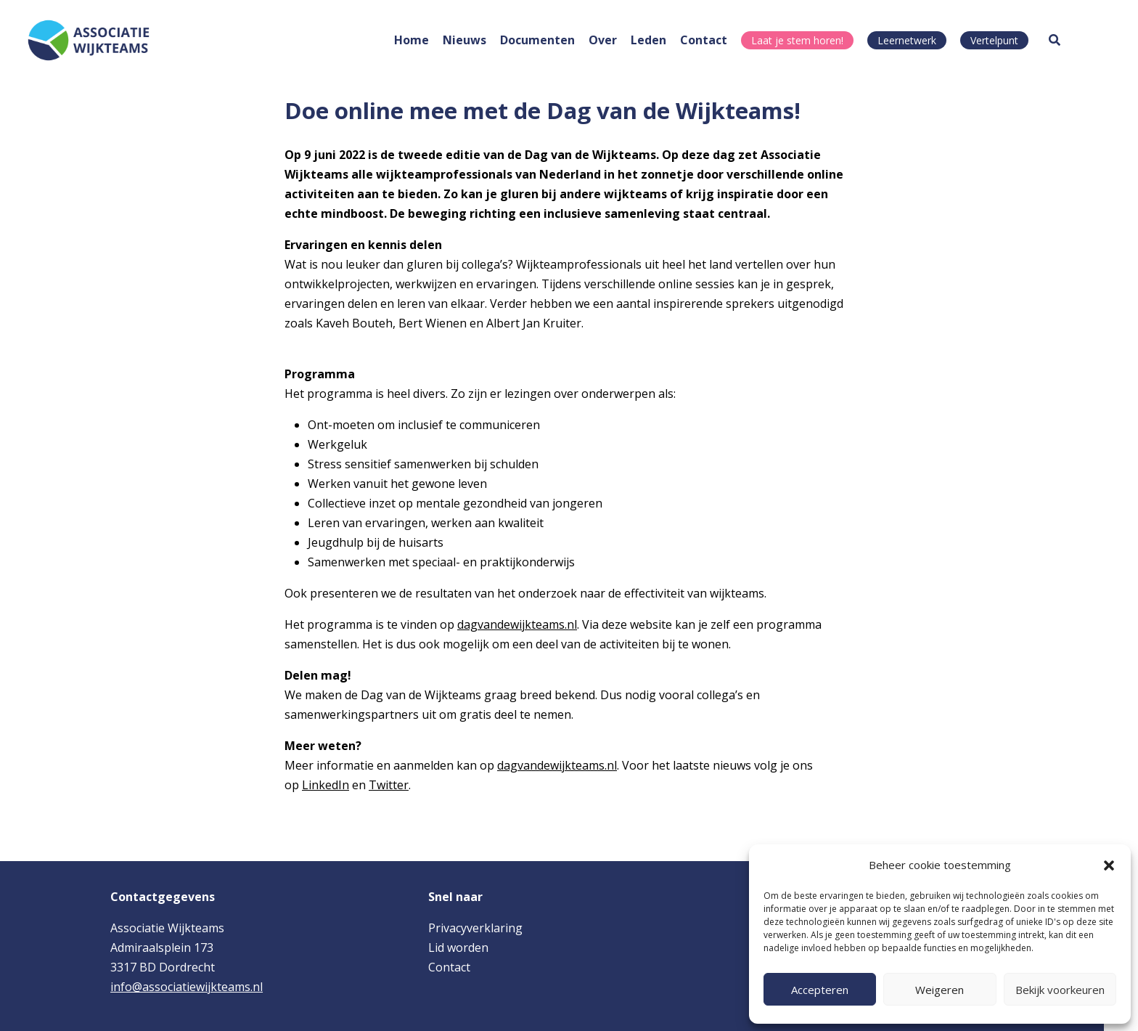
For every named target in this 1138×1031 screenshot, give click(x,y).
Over (603, 40)
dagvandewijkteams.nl (517, 624)
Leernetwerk (906, 40)
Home (411, 40)
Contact (703, 40)
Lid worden (458, 947)
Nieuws (464, 40)
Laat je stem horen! (797, 40)
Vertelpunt (994, 40)
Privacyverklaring (475, 928)
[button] (1109, 865)
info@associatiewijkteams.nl (186, 987)
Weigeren (939, 989)
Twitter (389, 785)
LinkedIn (325, 785)
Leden (648, 40)
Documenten (537, 40)
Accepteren (819, 989)
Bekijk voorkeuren (1060, 989)
